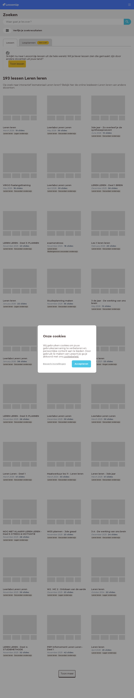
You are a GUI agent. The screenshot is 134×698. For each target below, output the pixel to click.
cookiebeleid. (71, 356)
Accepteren (81, 364)
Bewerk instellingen (54, 364)
